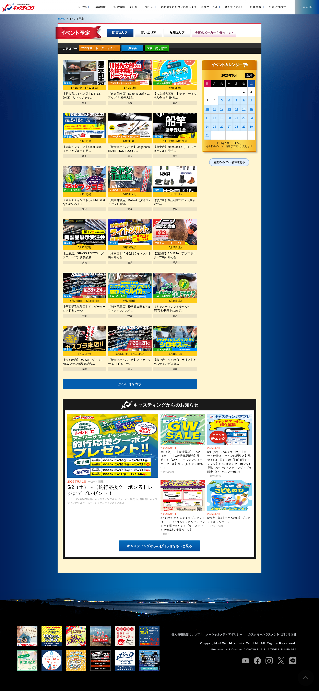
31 (207, 135)
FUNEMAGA (288, 649)
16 (251, 109)
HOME (61, 18)
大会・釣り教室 (157, 48)
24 (207, 126)
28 (236, 126)
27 (229, 126)
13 (229, 109)
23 (251, 117)
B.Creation (236, 649)
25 (214, 126)
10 (207, 109)
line (292, 660)
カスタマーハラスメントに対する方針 (272, 634)
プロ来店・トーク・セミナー (99, 48)
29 (244, 126)
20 (229, 117)
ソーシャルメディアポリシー (224, 634)
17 (207, 117)
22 (244, 117)
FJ (265, 649)
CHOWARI (253, 649)
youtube (245, 660)
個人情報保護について (186, 634)
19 (222, 117)
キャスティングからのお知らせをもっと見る (159, 546)
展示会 (132, 48)
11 (214, 109)
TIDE (273, 649)
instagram (269, 660)
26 (222, 126)
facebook (257, 660)
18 (214, 117)
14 (236, 109)
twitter (281, 660)
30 (251, 126)
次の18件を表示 (129, 384)
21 (236, 117)
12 (222, 109)
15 (244, 109)
